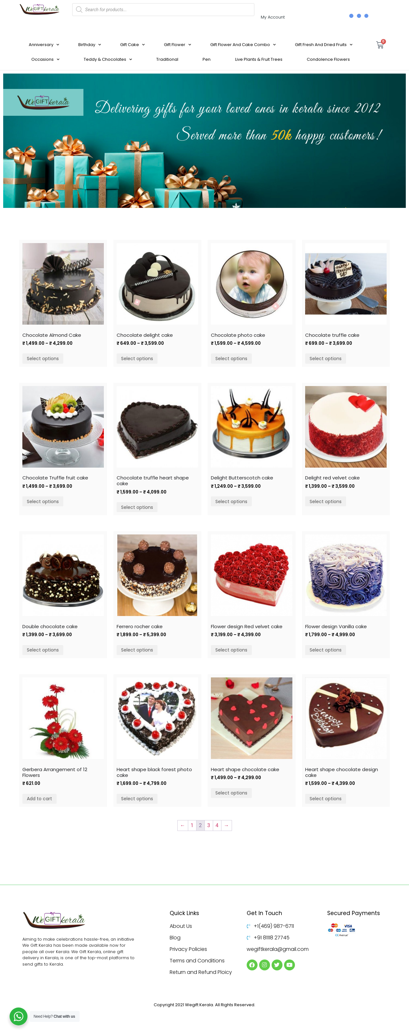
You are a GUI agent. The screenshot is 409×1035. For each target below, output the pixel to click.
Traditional (167, 59)
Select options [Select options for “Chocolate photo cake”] (231, 358)
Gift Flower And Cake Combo (243, 44)
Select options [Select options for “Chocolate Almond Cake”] (43, 358)
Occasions (45, 59)
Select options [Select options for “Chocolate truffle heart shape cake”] (137, 507)
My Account (273, 17)
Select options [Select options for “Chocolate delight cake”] (137, 358)
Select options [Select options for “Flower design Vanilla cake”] (326, 650)
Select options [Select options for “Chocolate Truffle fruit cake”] (43, 501)
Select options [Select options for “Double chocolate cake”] (43, 650)
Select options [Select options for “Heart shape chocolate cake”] (231, 793)
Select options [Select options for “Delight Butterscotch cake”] (231, 501)
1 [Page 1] (192, 825)
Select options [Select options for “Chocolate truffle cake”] (326, 358)
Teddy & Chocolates (108, 59)
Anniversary (44, 44)
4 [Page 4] (217, 825)
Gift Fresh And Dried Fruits (323, 44)
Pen (207, 59)
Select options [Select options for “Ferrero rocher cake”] (137, 650)
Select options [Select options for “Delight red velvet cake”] (326, 501)
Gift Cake (132, 44)
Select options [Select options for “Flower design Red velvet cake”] (231, 650)
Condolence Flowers (328, 59)
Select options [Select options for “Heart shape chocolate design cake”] (326, 798)
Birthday (89, 44)
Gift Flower (177, 44)
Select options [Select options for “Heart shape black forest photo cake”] (137, 798)
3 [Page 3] (208, 825)
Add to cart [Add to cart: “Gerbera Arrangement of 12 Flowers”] (39, 798)
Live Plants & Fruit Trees (258, 59)
